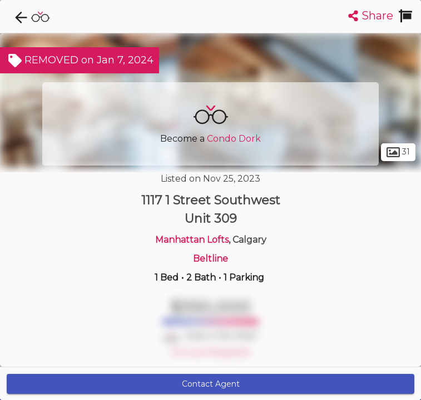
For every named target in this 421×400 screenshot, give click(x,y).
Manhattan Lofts (192, 239)
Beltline (210, 258)
